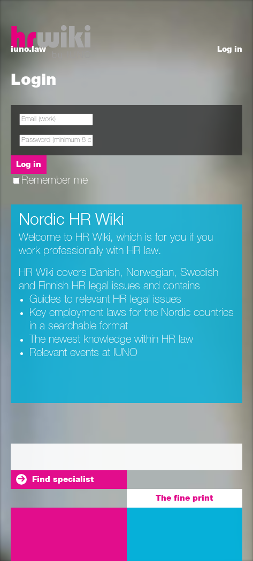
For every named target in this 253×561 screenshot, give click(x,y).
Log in (229, 49)
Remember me (50, 180)
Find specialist (63, 480)
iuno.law (28, 49)
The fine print (184, 498)
